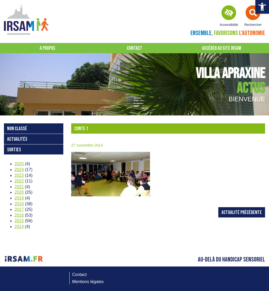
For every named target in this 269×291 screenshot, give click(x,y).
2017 (19, 209)
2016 (19, 215)
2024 (19, 169)
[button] (262, 7)
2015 (19, 221)
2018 (19, 204)
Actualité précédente (241, 213)
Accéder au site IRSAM (221, 48)
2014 (19, 226)
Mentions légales (88, 281)
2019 (19, 198)
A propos (47, 48)
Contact (134, 48)
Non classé (17, 129)
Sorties (14, 150)
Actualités (17, 139)
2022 (19, 181)
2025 (19, 164)
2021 (19, 187)
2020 (19, 192)
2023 (19, 175)
